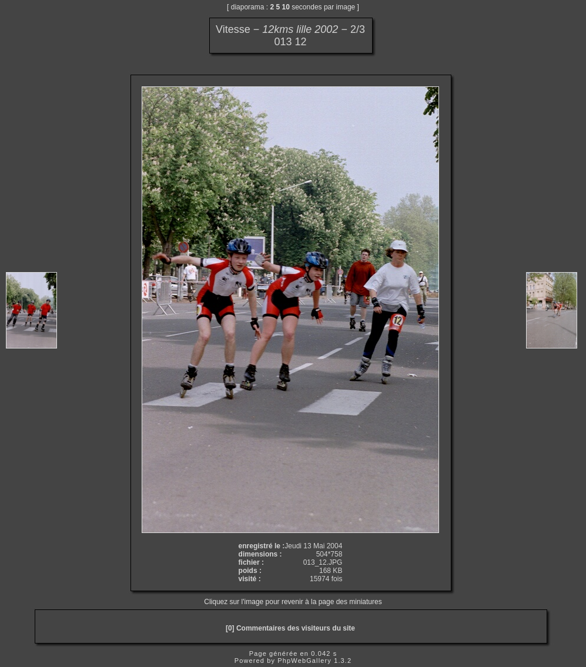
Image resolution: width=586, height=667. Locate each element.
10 (286, 7)
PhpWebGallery (304, 660)
